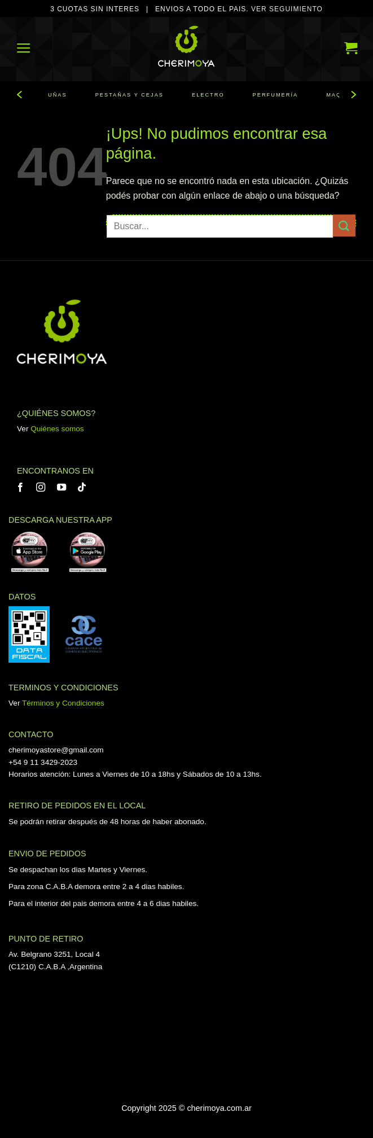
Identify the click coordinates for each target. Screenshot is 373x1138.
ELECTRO (208, 95)
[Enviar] (344, 226)
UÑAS (57, 95)
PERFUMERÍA (276, 95)
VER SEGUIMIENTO (287, 9)
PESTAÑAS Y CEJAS (129, 95)
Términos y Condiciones (63, 703)
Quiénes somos (57, 428)
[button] (23, 48)
